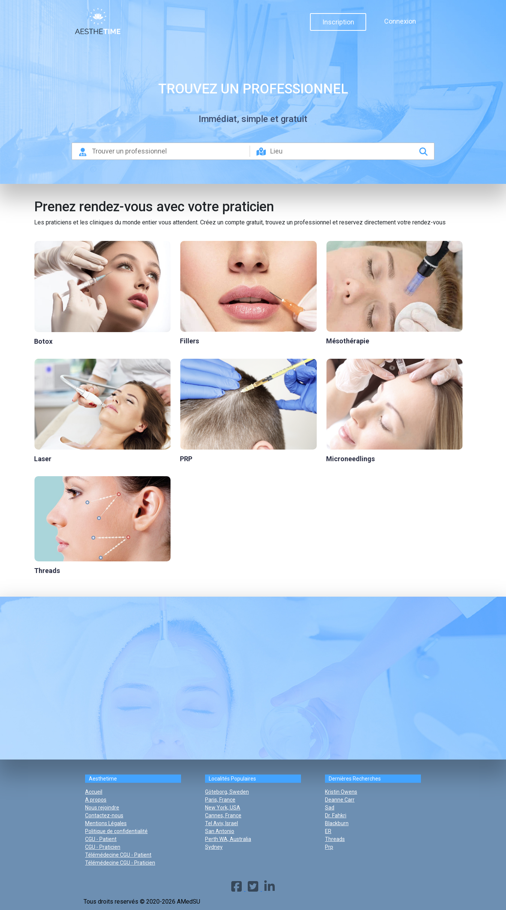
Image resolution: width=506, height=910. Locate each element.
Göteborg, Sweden (227, 792)
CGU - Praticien (102, 847)
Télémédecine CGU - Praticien (120, 863)
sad (329, 808)
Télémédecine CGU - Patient (118, 855)
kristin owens (341, 792)
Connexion (400, 21)
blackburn (337, 823)
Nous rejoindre (102, 808)
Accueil (93, 792)
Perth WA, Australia (228, 839)
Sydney (214, 847)
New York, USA (222, 808)
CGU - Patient (101, 839)
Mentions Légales (106, 823)
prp (329, 847)
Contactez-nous (104, 815)
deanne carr (340, 800)
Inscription (338, 22)
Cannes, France (223, 815)
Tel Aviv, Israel (221, 823)
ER (328, 831)
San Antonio (219, 831)
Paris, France (220, 800)
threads (335, 839)
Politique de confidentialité (116, 831)
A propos (95, 800)
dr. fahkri (335, 815)
